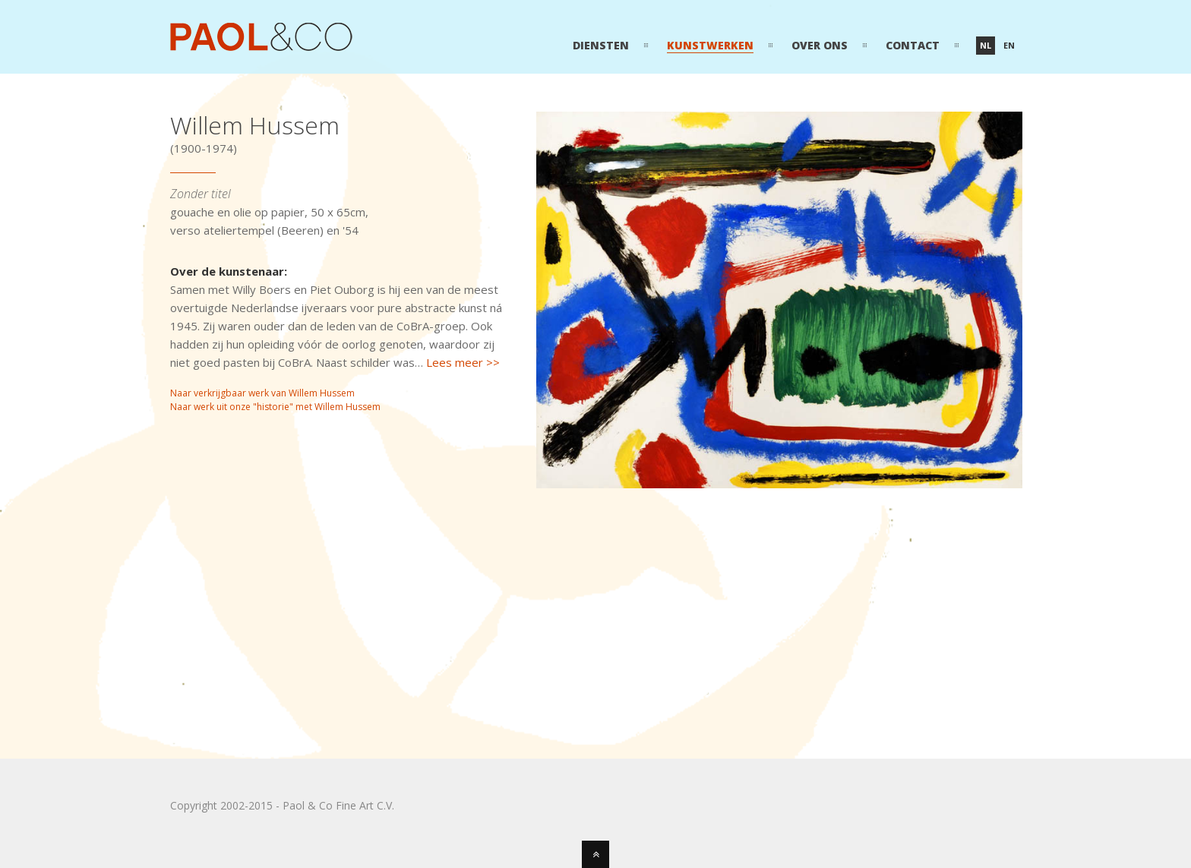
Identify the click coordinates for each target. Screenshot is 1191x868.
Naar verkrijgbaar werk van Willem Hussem (262, 393)
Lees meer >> (463, 362)
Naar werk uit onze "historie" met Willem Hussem (275, 406)
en (1009, 45)
